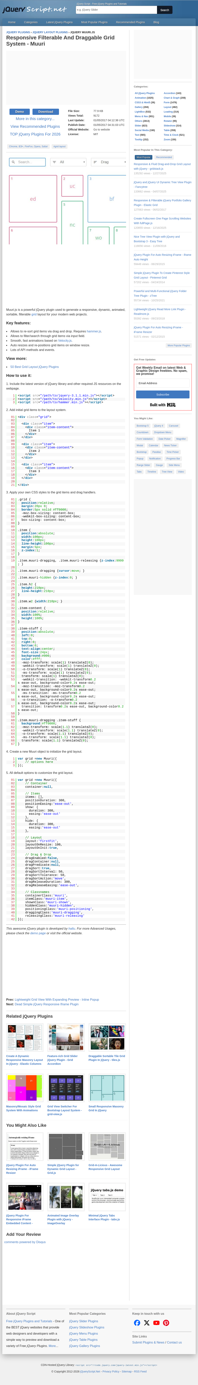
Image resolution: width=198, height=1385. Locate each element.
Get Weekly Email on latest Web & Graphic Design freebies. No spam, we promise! (161, 370)
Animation (140, 98)
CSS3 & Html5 (142, 102)
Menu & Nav (141, 116)
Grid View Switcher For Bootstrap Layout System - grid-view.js (64, 1110)
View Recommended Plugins (35, 126)
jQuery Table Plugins (83, 1339)
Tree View (167, 471)
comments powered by (25, 1242)
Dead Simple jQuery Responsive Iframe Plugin (47, 1004)
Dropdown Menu (162, 432)
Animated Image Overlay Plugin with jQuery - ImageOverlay (63, 1219)
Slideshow (169, 125)
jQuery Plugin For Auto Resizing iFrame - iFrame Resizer (22, 1169)
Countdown (142, 432)
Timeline (151, 471)
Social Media (142, 130)
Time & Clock (171, 135)
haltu (71, 928)
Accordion (169, 93)
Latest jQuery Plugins (59, 22)
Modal (140, 445)
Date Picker (165, 439)
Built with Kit (163, 404)
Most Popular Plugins (94, 22)
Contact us (174, 1342)
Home (11, 22)
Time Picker (173, 452)
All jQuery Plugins (145, 93)
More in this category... (35, 119)
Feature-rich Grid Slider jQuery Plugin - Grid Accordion (62, 1060)
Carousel (173, 425)
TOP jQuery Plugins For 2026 (35, 134)
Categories (31, 22)
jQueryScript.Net (90, 1371)
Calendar (153, 445)
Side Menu (174, 465)
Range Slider (143, 465)
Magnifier (181, 439)
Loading (168, 111)
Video (181, 471)
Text (137, 135)
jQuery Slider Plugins (83, 1321)
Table (167, 130)
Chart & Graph (172, 98)
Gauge (159, 465)
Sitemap (127, 1371)
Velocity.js (65, 340)
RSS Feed (140, 1371)
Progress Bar (173, 458)
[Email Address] (162, 383)
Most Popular (143, 157)
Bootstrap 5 (142, 425)
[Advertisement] (66, 78)
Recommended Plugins (130, 22)
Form (167, 102)
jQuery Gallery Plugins (84, 1346)
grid (34, 314)
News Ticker (170, 445)
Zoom (167, 139)
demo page (38, 933)
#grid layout (60, 146)
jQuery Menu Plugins (83, 1333)
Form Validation (145, 439)
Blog (156, 22)
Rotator (168, 121)
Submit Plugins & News (148, 1342)
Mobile (167, 116)
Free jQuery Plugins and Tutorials (36, 8)
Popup (140, 458)
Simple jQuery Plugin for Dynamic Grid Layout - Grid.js (63, 1169)
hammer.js (94, 331)
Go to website (101, 129)
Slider (138, 125)
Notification (155, 458)
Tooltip (138, 139)
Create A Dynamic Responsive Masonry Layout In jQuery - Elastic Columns (24, 1060)
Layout (167, 107)
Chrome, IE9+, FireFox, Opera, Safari (28, 146)
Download (45, 111)
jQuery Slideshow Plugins (86, 1327)
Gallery (139, 107)
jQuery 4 (158, 425)
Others (138, 121)
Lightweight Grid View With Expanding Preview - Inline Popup (57, 999)
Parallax (156, 452)
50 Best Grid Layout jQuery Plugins (34, 366)
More (52, 1346)
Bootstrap (142, 452)
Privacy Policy (110, 1371)
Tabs (139, 471)
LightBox (140, 111)
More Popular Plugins (179, 345)
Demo (19, 111)
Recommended (164, 157)
